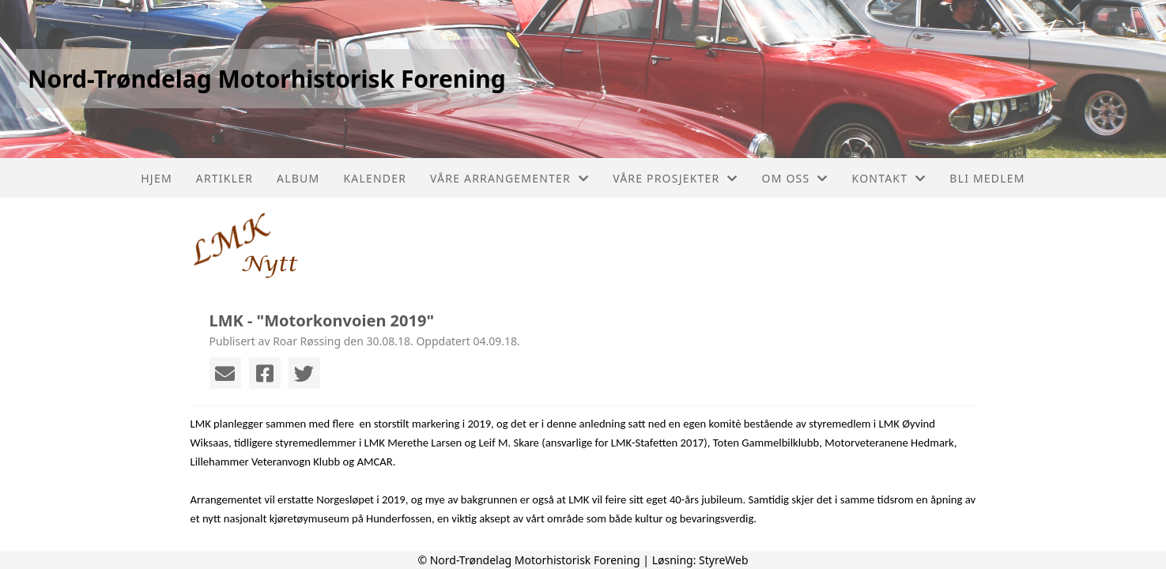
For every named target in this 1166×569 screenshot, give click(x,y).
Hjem (156, 178)
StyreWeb (724, 559)
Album (298, 178)
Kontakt (889, 178)
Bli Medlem (986, 178)
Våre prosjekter (675, 178)
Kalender (374, 178)
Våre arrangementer (509, 178)
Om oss (795, 178)
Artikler (224, 178)
